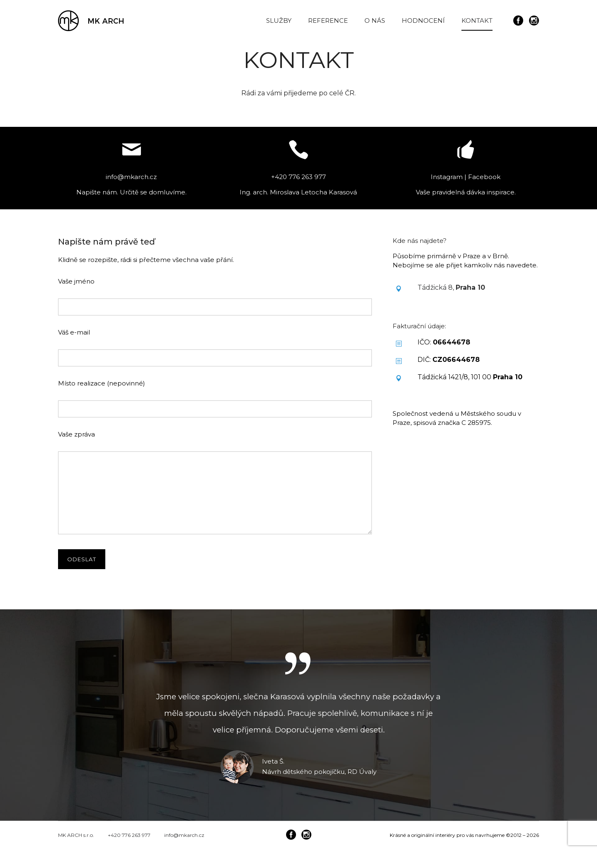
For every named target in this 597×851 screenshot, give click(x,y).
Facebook (484, 177)
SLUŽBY (278, 20)
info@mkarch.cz (184, 835)
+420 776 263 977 (129, 835)
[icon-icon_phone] (298, 150)
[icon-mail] (131, 150)
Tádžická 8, (451, 287)
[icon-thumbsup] (465, 150)
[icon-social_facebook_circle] (520, 21)
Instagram (447, 177)
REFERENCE (328, 20)
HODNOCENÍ (423, 20)
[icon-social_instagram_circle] (534, 21)
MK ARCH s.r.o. (76, 835)
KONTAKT (477, 20)
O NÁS (374, 20)
